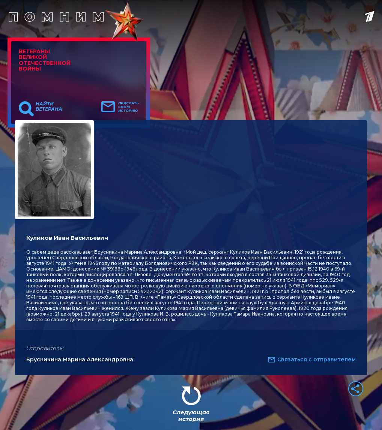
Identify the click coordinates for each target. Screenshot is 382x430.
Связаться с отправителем (316, 359)
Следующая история (191, 415)
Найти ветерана (49, 106)
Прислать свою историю (128, 107)
